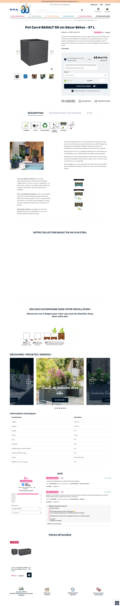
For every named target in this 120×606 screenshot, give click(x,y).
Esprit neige (68, 16)
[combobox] (85, 75)
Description (35, 113)
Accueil (25, 20)
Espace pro (94, 4)
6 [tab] (65, 408)
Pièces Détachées (103, 16)
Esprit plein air (52, 16)
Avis (89, 113)
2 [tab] (57, 408)
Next (51, 51)
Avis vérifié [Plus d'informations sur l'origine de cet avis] (108, 477)
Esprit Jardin (35, 16)
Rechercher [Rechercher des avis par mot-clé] (25, 512)
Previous (17, 51)
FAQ (101, 4)
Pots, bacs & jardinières (52, 20)
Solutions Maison (17, 16)
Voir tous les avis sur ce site (26, 490)
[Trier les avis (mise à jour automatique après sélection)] (26, 508)
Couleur (66, 72)
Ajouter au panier (84, 86)
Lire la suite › (65, 48)
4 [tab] (61, 408)
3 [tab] (59, 408)
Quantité (89, 80)
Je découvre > (10, 400)
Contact (107, 4)
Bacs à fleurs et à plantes (66, 20)
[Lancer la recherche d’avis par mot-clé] (40, 513)
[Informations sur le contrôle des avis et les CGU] (34, 487)
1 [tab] (55, 408)
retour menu (117, 604)
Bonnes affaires (85, 16)
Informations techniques (65, 113)
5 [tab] (63, 408)
